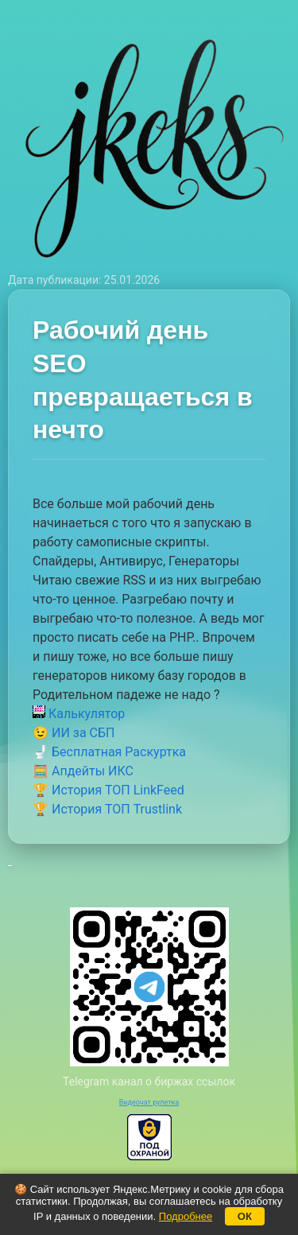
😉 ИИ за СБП (73, 732)
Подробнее (185, 1216)
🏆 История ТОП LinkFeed (108, 790)
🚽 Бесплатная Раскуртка (109, 751)
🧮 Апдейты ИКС (83, 771)
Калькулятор (79, 713)
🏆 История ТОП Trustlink (107, 809)
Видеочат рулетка (149, 1102)
